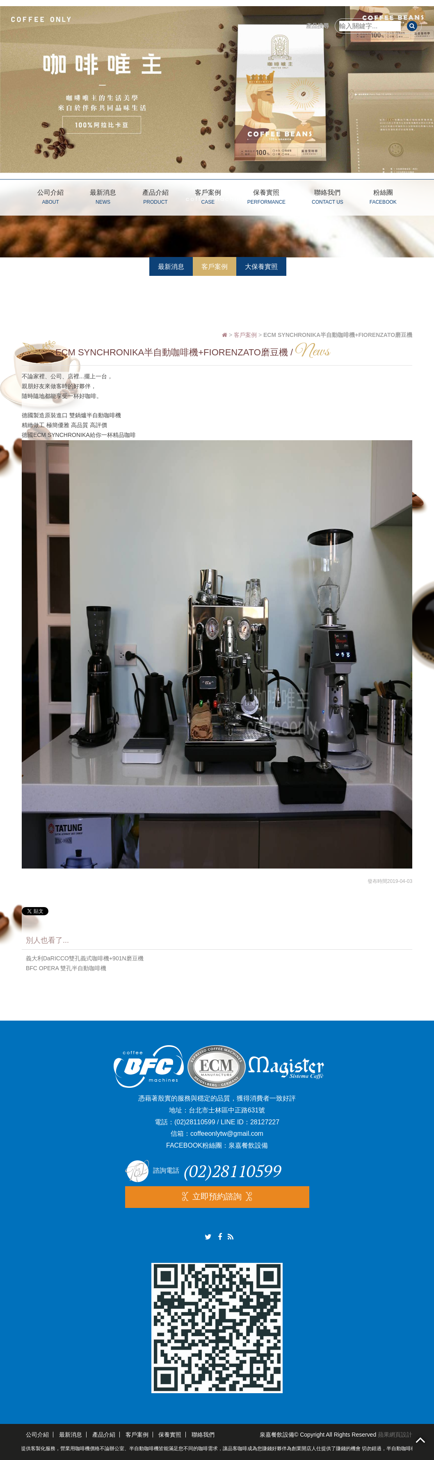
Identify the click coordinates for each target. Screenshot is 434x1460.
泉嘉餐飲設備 (248, 1145)
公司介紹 (50, 198)
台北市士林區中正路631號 (227, 1110)
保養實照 (266, 198)
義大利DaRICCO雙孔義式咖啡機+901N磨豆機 (85, 958)
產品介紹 (155, 198)
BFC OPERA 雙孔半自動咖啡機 (66, 968)
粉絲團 (383, 198)
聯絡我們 (327, 198)
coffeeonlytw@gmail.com (226, 1133)
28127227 (264, 1122)
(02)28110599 (194, 1122)
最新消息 (103, 198)
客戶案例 (208, 198)
